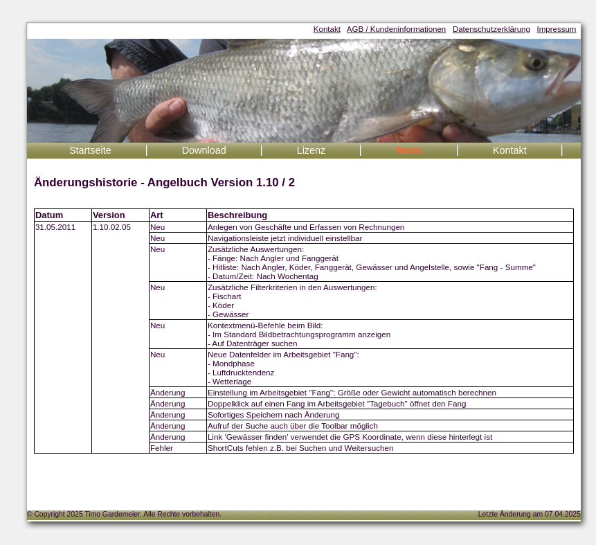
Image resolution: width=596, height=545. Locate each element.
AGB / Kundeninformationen (396, 29)
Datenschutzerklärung (491, 29)
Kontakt (327, 29)
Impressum (557, 29)
